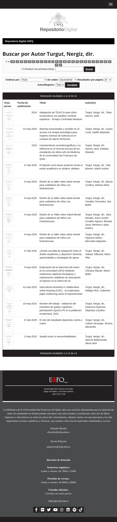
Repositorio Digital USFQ (19, 41)
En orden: (52, 79)
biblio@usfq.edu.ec (58, 500)
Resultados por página (90, 79)
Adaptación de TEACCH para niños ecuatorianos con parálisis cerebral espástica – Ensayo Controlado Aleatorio (61, 116)
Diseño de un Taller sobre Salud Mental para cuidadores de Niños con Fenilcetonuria (60, 218)
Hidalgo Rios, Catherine (97, 290)
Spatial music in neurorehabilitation (58, 336)
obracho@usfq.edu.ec (58, 432)
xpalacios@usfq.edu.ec (58, 446)
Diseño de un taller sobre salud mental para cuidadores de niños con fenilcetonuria (60, 185)
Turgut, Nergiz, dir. (95, 112)
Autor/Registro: (46, 84)
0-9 (12, 62)
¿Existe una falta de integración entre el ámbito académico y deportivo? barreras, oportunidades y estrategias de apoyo (61, 254)
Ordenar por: (13, 79)
